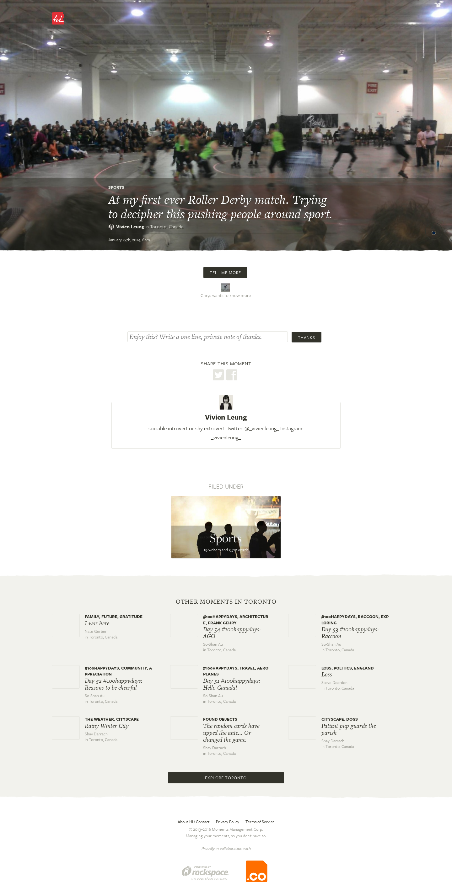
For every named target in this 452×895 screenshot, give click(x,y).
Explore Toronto (226, 778)
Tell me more (225, 272)
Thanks (306, 337)
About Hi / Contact (194, 821)
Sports (116, 187)
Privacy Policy (227, 821)
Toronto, (166, 226)
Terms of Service (260, 821)
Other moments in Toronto (226, 602)
